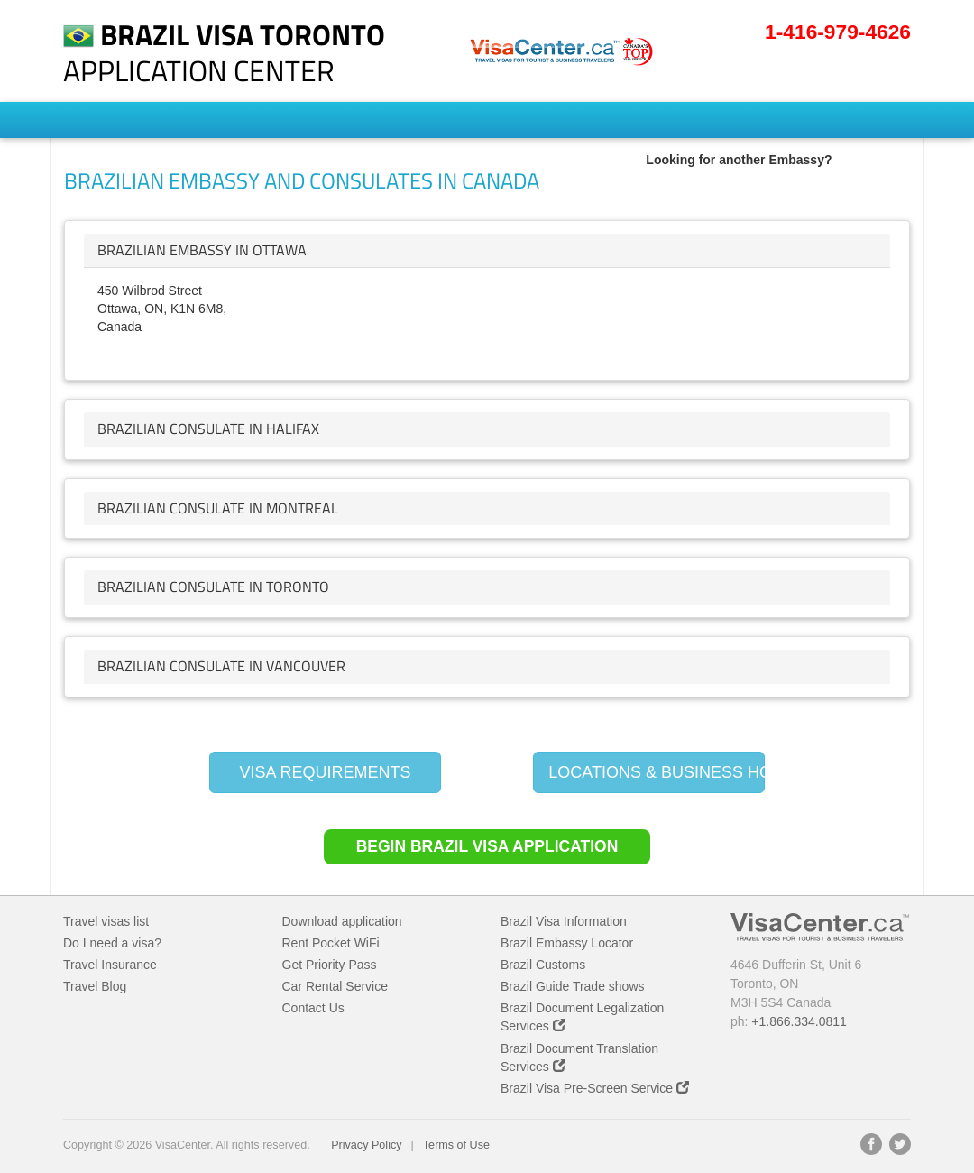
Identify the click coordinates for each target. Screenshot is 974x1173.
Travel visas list (106, 921)
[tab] (487, 251)
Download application (342, 921)
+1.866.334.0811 (799, 1021)
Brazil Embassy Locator (567, 943)
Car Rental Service (335, 986)
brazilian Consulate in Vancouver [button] (221, 666)
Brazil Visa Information (564, 921)
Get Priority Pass (329, 964)
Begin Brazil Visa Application (487, 846)
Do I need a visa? (112, 943)
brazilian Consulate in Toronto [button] (213, 586)
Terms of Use (456, 1145)
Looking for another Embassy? (739, 159)
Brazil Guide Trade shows (573, 986)
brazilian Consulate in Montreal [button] (217, 508)
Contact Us (313, 1008)
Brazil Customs (543, 964)
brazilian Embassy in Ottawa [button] (202, 250)
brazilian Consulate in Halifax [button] (208, 428)
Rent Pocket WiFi (331, 943)
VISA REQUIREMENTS (324, 772)
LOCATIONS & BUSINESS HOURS (656, 772)
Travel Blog (94, 986)
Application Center (224, 52)
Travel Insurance (110, 964)
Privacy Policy (366, 1145)
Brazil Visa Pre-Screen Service (595, 1088)
